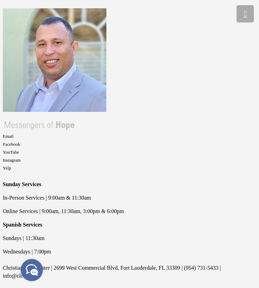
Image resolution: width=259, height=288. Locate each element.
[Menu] (245, 13)
